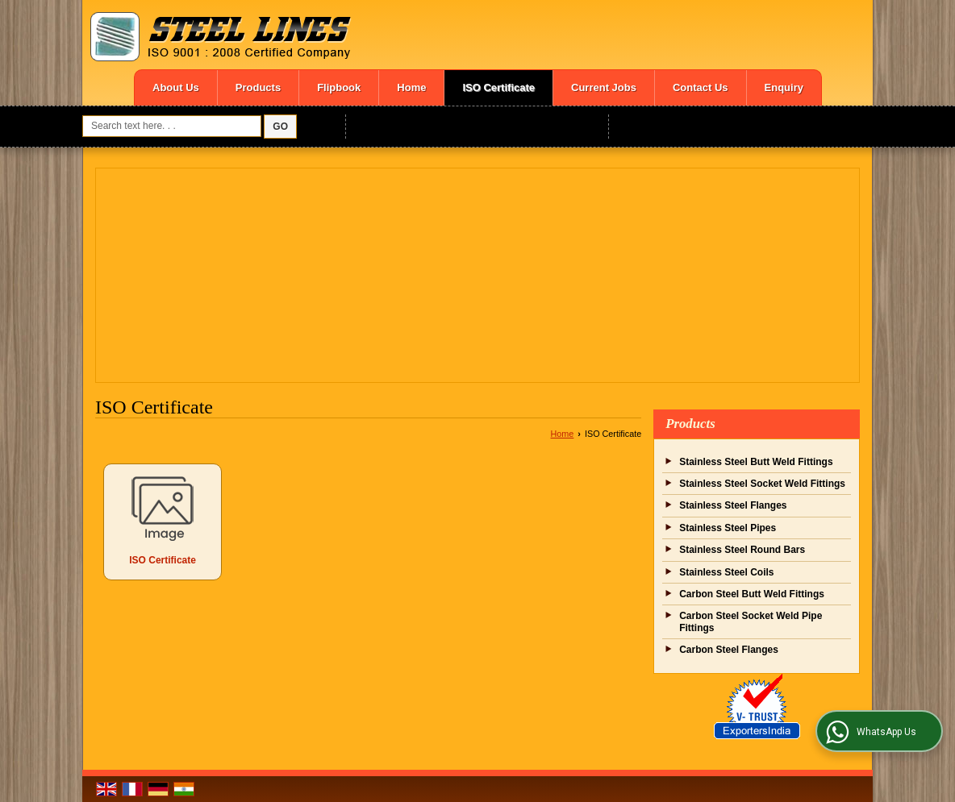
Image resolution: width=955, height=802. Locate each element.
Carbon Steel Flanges (728, 649)
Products (258, 87)
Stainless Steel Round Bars (742, 549)
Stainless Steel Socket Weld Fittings (762, 483)
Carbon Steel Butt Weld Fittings (751, 594)
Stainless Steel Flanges (732, 505)
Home (411, 87)
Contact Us (700, 87)
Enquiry (784, 87)
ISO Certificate (498, 87)
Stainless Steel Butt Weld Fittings (755, 461)
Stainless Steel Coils (726, 572)
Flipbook (339, 87)
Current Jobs (603, 87)
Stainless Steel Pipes (727, 528)
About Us (175, 87)
